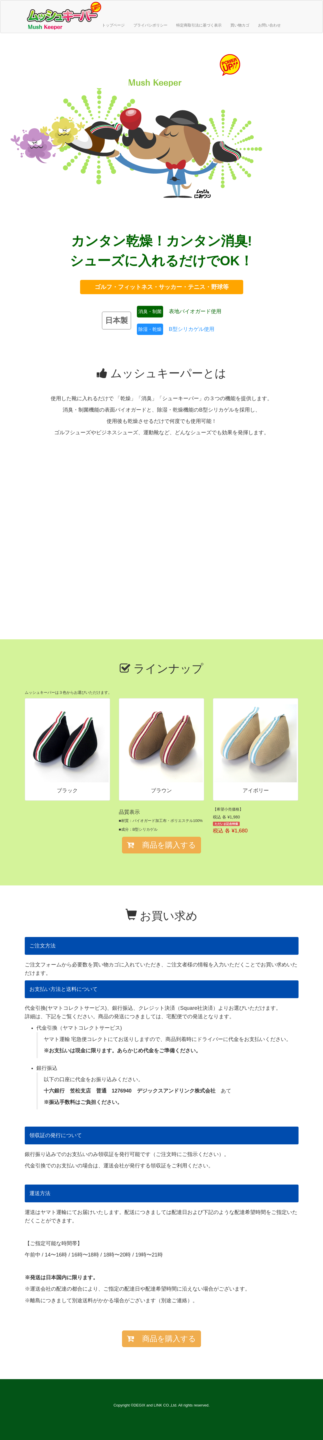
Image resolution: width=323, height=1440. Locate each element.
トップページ (113, 25)
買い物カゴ (239, 25)
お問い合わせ (269, 25)
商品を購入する (161, 845)
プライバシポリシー (150, 25)
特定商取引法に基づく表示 (199, 25)
